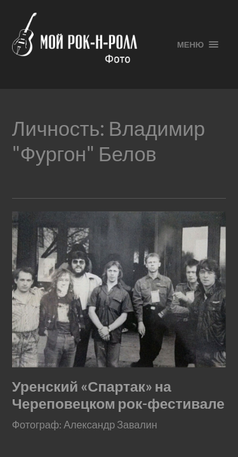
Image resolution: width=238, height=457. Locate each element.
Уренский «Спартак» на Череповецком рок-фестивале (118, 395)
